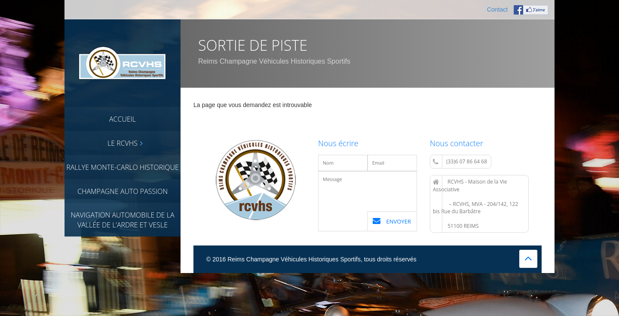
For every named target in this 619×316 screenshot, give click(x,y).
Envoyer (392, 221)
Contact (497, 9)
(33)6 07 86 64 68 (460, 162)
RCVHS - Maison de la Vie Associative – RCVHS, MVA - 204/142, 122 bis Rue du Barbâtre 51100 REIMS (475, 204)
